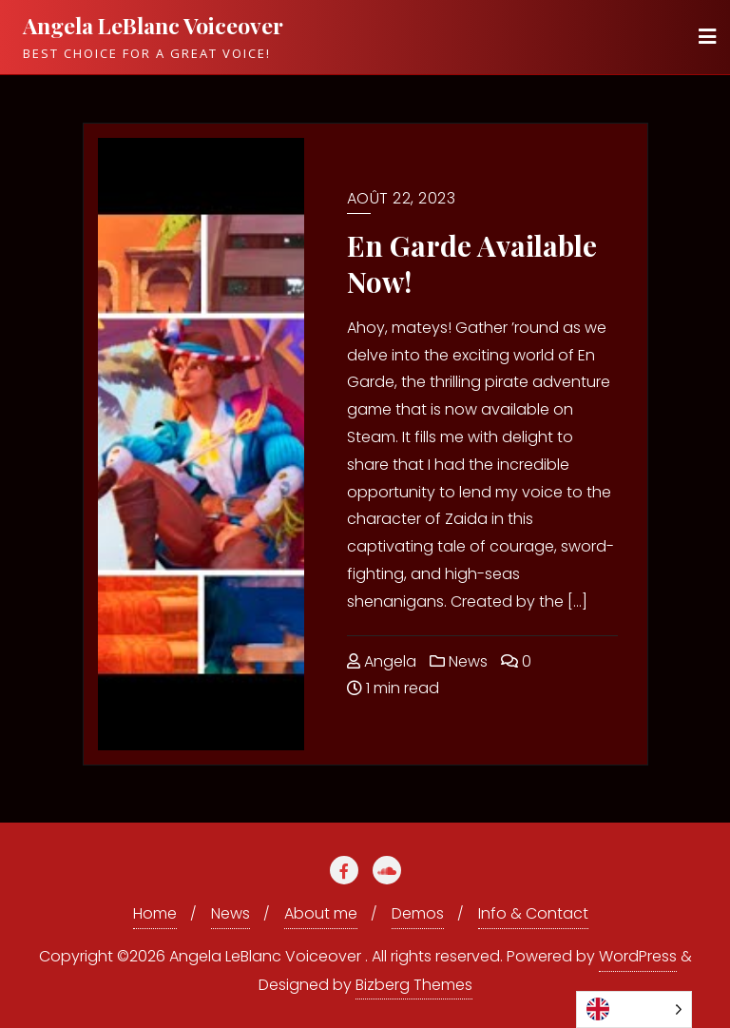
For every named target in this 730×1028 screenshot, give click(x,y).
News (459, 661)
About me (320, 913)
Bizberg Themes (413, 985)
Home (155, 913)
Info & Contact (533, 913)
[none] (634, 1009)
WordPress (638, 956)
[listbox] (634, 1009)
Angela (381, 661)
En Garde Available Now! (472, 263)
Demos (418, 913)
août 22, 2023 (401, 198)
